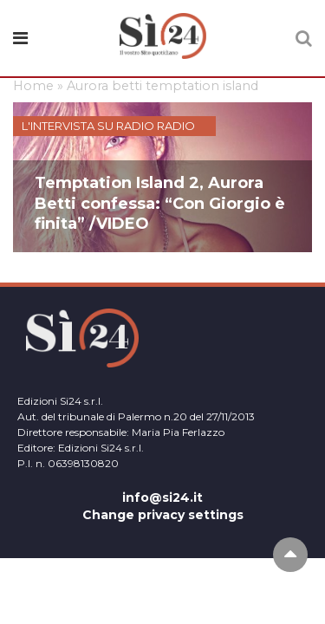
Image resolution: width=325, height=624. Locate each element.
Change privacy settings (163, 515)
